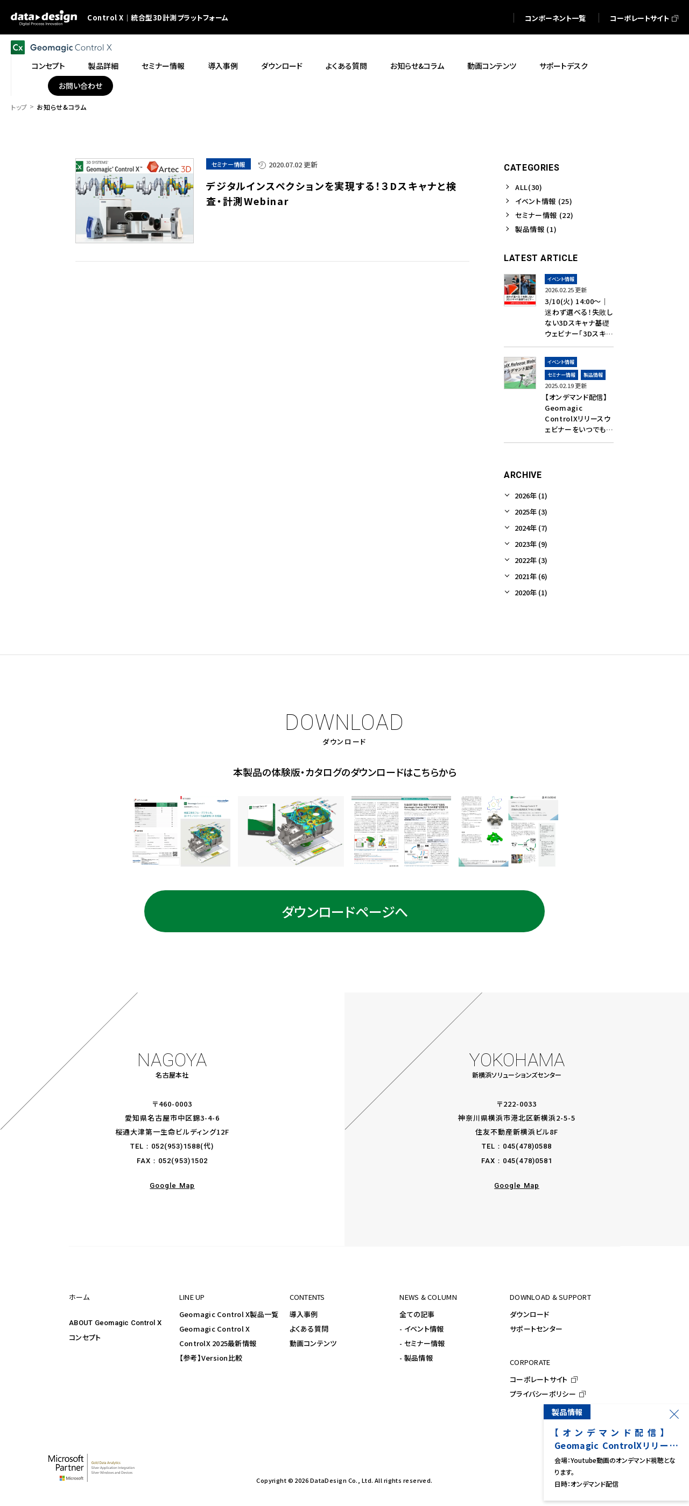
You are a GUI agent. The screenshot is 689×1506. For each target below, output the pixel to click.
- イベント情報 (421, 1329)
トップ (19, 106)
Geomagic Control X (214, 1329)
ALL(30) (529, 187)
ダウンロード (530, 1314)
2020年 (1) (531, 592)
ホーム (79, 1297)
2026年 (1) (531, 495)
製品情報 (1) (536, 229)
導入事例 (304, 1314)
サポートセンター (536, 1329)
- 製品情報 (416, 1358)
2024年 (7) (531, 528)
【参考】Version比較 (210, 1358)
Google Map (172, 1185)
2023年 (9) (531, 544)
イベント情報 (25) (543, 201)
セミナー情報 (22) (544, 215)
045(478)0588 (527, 1146)
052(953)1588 (175, 1146)
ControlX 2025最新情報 (217, 1343)
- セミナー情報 (422, 1343)
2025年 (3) (531, 511)
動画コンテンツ (313, 1343)
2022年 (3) (531, 560)
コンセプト (85, 1337)
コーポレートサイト (538, 1379)
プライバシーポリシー (543, 1394)
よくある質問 (309, 1329)
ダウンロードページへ (345, 911)
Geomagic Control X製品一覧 (229, 1314)
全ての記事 (416, 1314)
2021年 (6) (531, 576)
